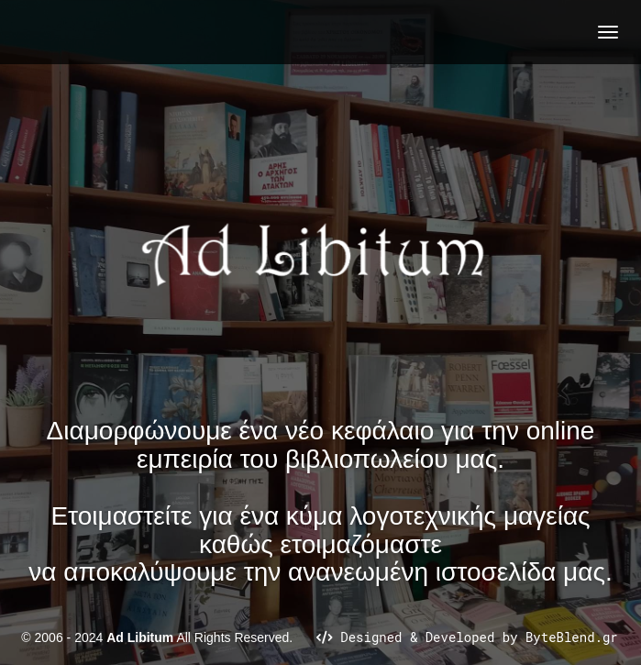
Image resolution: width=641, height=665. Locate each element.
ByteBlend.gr (571, 637)
